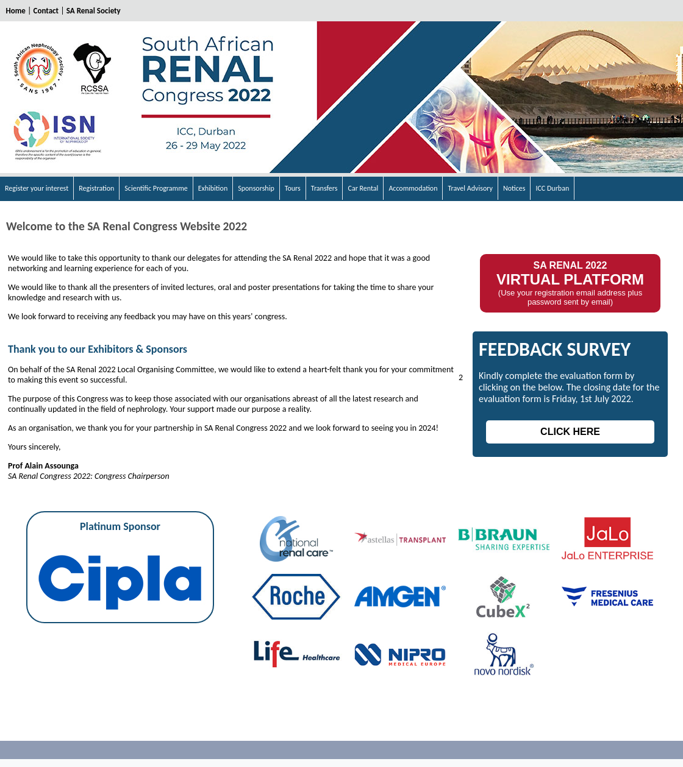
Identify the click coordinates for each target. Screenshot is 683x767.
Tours (293, 188)
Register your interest (36, 188)
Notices (514, 188)
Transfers (324, 188)
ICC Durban (552, 188)
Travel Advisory (470, 188)
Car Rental (363, 188)
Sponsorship (256, 188)
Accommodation (412, 188)
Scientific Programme (155, 188)
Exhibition (213, 188)
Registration (96, 188)
